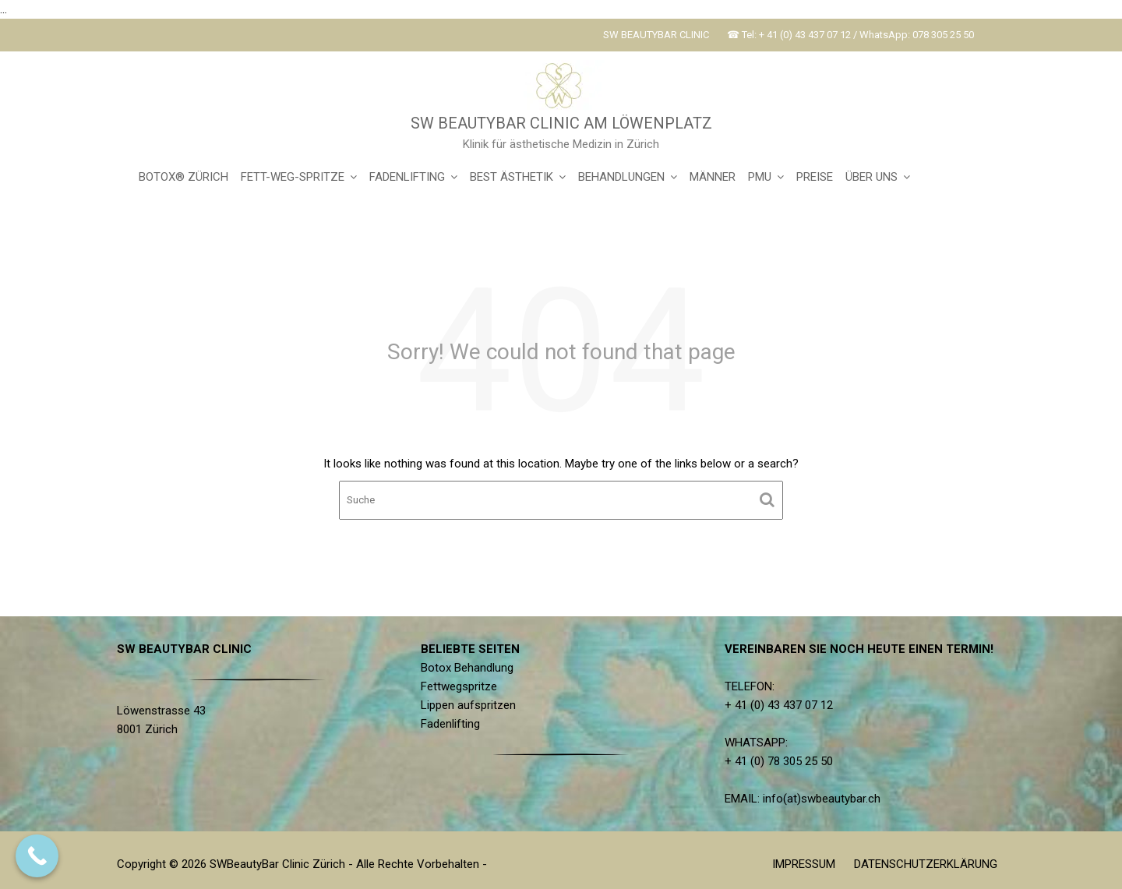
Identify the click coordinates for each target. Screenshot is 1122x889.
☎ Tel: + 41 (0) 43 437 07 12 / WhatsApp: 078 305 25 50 (850, 35)
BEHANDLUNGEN (621, 177)
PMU (759, 177)
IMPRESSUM (803, 864)
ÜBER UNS (871, 177)
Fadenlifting (455, 722)
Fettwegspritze (463, 686)
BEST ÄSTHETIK (511, 177)
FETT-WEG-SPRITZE (292, 177)
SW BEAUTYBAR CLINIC (656, 35)
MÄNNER (713, 177)
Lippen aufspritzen (472, 704)
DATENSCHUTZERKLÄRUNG (925, 864)
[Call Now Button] (37, 855)
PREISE (814, 177)
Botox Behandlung (471, 669)
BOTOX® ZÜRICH (183, 177)
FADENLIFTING (407, 177)
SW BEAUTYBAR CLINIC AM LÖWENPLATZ (561, 123)
